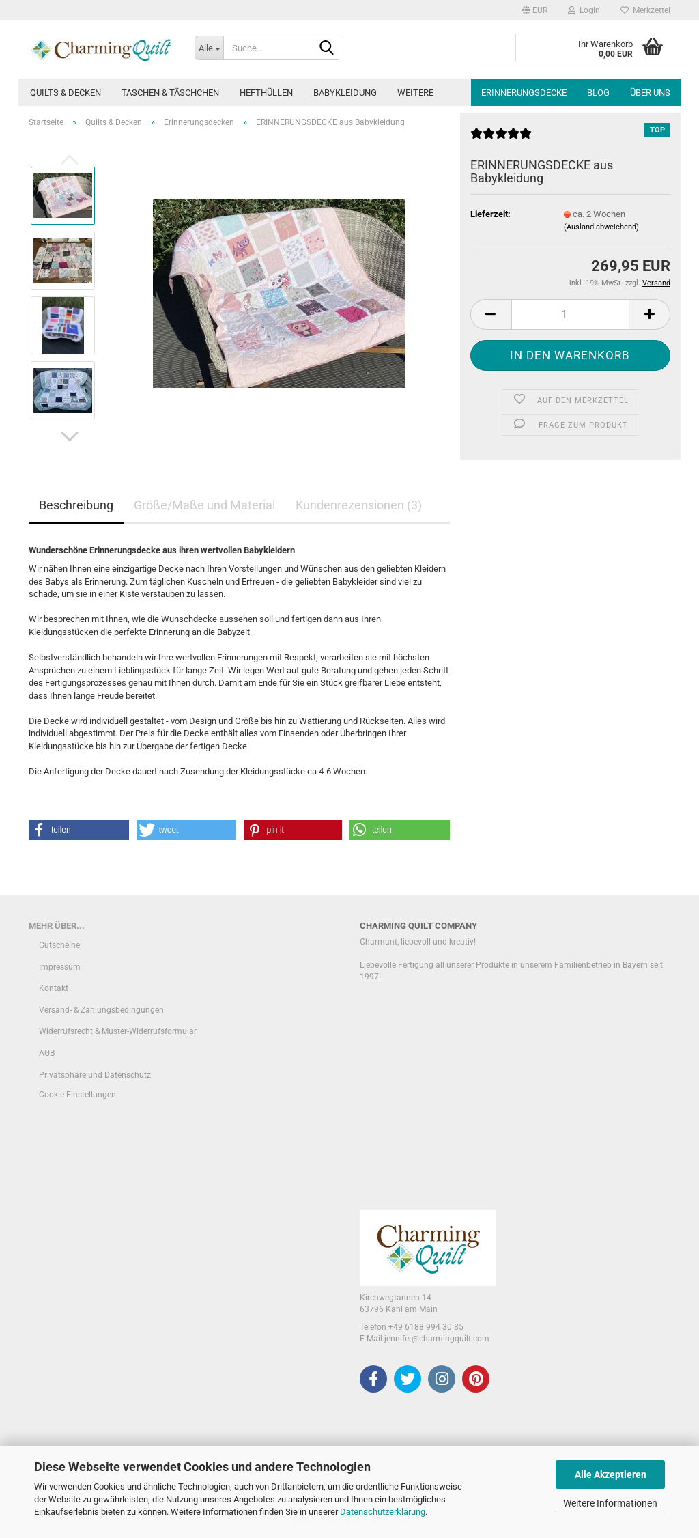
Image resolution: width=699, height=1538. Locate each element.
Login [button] (584, 10)
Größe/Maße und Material (204, 505)
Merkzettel (645, 10)
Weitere (415, 92)
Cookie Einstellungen (77, 1095)
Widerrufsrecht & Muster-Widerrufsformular (118, 1031)
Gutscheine (59, 945)
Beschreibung (76, 505)
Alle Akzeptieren (610, 1474)
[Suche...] (209, 48)
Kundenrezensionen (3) (359, 505)
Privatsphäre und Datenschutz (95, 1075)
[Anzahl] (570, 314)
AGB (47, 1053)
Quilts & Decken (65, 92)
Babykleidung (345, 92)
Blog (598, 92)
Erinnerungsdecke (524, 92)
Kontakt (53, 988)
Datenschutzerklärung (382, 1512)
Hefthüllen (266, 92)
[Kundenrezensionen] (501, 139)
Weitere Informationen (610, 1503)
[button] (535, 10)
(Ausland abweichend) (601, 227)
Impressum (60, 967)
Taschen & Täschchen (170, 92)
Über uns (650, 92)
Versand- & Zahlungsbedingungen (101, 1010)
